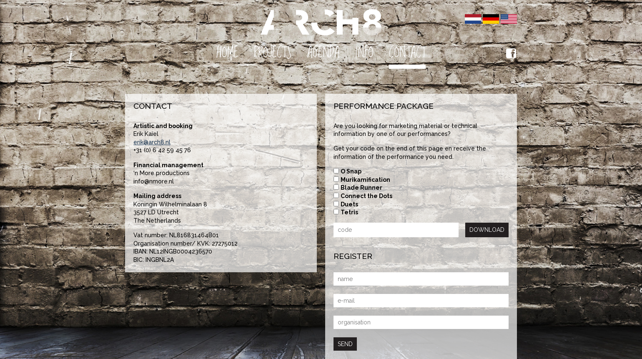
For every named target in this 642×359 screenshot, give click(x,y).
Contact (407, 53)
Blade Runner (361, 187)
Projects (273, 53)
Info (364, 53)
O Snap (351, 171)
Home (227, 53)
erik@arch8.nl (152, 142)
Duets (349, 204)
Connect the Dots (366, 196)
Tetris (349, 212)
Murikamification (365, 179)
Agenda (323, 53)
